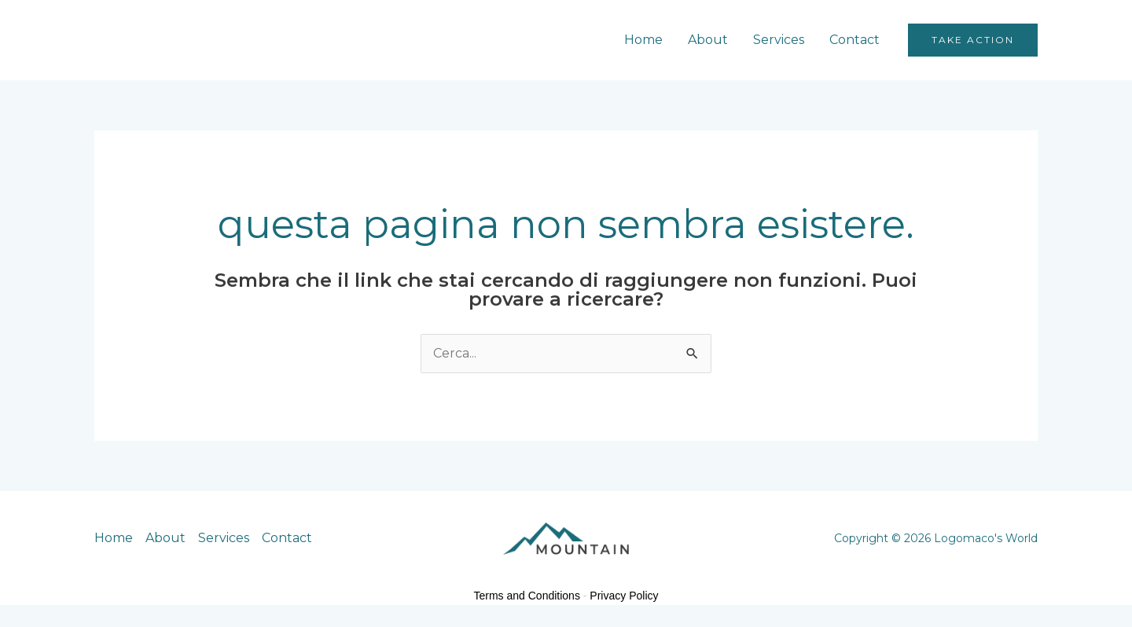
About (708, 39)
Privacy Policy (624, 595)
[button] (973, 40)
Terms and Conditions (527, 595)
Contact (854, 39)
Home (643, 39)
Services (778, 39)
